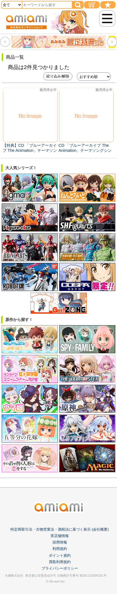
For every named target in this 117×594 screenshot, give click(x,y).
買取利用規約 (60, 562)
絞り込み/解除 (57, 76)
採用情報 (59, 542)
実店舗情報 (60, 536)
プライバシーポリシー (60, 568)
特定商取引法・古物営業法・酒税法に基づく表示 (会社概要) (59, 529)
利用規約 (59, 549)
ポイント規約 (60, 555)
